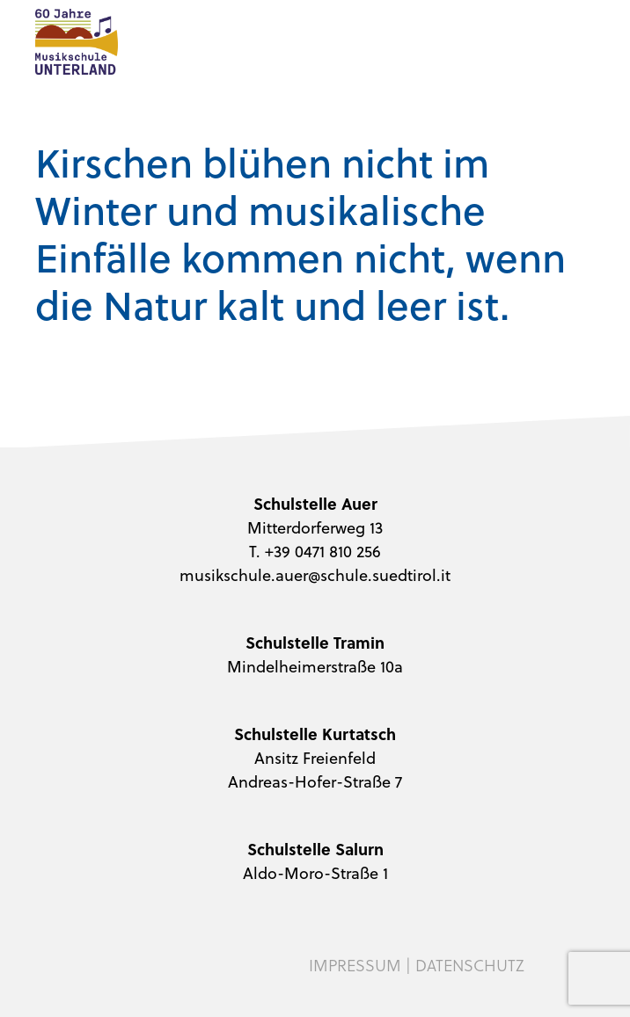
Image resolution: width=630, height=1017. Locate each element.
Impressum (355, 965)
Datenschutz (469, 965)
